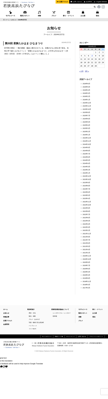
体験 (39, 13)
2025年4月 (86, 125)
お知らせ (6, 313)
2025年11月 (87, 106)
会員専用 (89, 2)
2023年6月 (86, 192)
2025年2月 (86, 131)
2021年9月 (86, 237)
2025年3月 (86, 128)
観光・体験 (32, 316)
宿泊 (97, 13)
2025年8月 (86, 112)
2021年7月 (86, 240)
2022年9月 (86, 208)
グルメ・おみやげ (34, 319)
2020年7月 (86, 265)
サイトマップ (70, 336)
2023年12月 (87, 176)
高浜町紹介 (31, 309)
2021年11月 (87, 233)
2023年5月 (86, 195)
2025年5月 (86, 122)
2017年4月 (86, 288)
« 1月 (81, 71)
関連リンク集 (59, 336)
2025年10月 (87, 109)
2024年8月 (86, 150)
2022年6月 (86, 217)
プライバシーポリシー (96, 336)
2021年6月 (86, 243)
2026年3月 (86, 93)
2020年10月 (87, 259)
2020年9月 (86, 262)
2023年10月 (87, 179)
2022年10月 (87, 205)
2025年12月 (87, 103)
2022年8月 (86, 211)
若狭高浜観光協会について (60, 309)
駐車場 (55, 316)
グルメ (54, 13)
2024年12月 (87, 138)
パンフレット (33, 325)
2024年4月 (86, 163)
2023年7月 (86, 189)
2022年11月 (87, 202)
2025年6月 (86, 119)
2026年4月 (86, 90)
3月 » (87, 71)
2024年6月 (86, 157)
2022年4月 (86, 224)
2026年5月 (86, 87)
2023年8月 (86, 186)
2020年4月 (86, 272)
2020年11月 (87, 256)
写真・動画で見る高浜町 (36, 322)
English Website (102, 2)
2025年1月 (86, 135)
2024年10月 (87, 144)
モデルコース (10, 13)
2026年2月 (86, 96)
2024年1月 (86, 173)
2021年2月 (86, 253)
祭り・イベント (68, 13)
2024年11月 (87, 141)
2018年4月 (86, 284)
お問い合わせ (77, 2)
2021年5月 (86, 246)
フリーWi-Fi (32, 329)
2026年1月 (86, 99)
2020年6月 (86, 269)
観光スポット (25, 13)
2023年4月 (86, 198)
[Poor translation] (5, 367)
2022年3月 (86, 227)
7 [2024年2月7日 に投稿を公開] (92, 56)
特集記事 (6, 317)
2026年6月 (86, 83)
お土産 (83, 13)
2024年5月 (86, 160)
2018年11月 (87, 281)
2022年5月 (86, 221)
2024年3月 (86, 166)
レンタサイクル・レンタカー (62, 313)
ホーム (5, 309)
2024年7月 (86, 154)
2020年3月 (86, 275)
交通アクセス (63, 2)
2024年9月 (86, 147)
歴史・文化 (32, 313)
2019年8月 (86, 278)
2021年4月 (86, 249)
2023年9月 (86, 182)
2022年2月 (86, 230)
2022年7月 (86, 214)
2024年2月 (86, 170)
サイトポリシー (47, 336)
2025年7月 (86, 115)
